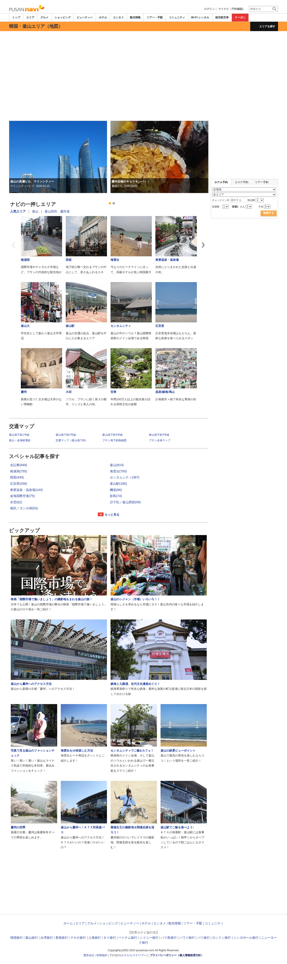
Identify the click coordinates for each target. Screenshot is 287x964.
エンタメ (118, 17)
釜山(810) (117, 465)
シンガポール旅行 (246, 937)
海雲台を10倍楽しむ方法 (77, 750)
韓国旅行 (16, 937)
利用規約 (101, 955)
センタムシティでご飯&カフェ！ (132, 750)
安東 (113, 392)
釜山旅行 (31, 937)
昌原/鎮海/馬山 (164, 392)
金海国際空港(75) (22, 496)
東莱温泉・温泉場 (167, 259)
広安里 (159, 326)
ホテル (103, 17)
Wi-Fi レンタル (200, 17)
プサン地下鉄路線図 (114, 440)
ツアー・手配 (155, 17)
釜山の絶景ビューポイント (178, 750)
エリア (30, 17)
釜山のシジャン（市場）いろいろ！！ (135, 599)
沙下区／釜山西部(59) (125, 502)
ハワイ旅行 (187, 937)
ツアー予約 (261, 182)
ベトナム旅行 (127, 937)
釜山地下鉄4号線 (159, 434)
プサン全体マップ (159, 440)
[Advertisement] (143, 43)
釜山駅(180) (118, 483)
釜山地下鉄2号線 (66, 434)
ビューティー (85, 17)
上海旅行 (94, 937)
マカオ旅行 (78, 937)
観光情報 (135, 17)
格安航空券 (222, 17)
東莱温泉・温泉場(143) (26, 490)
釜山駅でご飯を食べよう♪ (177, 827)
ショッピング (62, 17)
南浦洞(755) (18, 471)
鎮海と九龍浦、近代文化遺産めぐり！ (135, 684)
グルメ (44, 17)
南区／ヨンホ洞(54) (24, 508)
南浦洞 (25, 259)
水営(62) (16, 502)
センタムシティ (121, 326)
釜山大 (25, 326)
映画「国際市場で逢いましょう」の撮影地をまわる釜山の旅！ (51, 599)
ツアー (143, 955)
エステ (134, 955)
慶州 (24, 392)
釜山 (35, 211)
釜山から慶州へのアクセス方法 (31, 684)
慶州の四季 (18, 827)
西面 (69, 259)
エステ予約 (241, 182)
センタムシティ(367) (124, 477)
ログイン (209, 9)
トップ (16, 17)
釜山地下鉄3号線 (112, 434)
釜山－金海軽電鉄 (19, 440)
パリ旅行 (203, 937)
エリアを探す (267, 26)
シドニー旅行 (149, 937)
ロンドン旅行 (221, 937)
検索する (268, 213)
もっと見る (112, 514)
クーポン (240, 17)
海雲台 (115, 259)
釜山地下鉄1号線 (19, 434)
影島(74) (116, 496)
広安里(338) (18, 483)
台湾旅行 (46, 937)
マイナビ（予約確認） (231, 9)
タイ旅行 (109, 937)
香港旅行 (61, 937)
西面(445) (17, 477)
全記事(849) (18, 465)
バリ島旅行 (169, 937)
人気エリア (18, 211)
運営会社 (88, 955)
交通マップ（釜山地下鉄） (72, 440)
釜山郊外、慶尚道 (57, 211)
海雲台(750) (118, 471)
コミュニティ (177, 17)
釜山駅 (70, 326)
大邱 (69, 392)
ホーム (68, 923)
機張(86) (116, 490)
